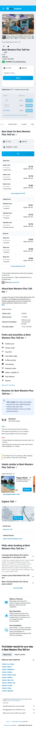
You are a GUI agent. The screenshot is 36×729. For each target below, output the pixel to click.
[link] (11, 494)
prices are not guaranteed (13, 700)
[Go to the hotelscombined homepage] (14, 8)
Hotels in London (7, 685)
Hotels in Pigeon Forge (9, 675)
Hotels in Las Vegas (8, 664)
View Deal (27, 489)
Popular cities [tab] (7, 654)
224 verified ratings (19, 62)
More (3, 305)
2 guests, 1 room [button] (9, 73)
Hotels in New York (8, 680)
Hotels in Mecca (7, 667)
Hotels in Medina (7, 677)
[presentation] (19, 42)
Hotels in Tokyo (6, 688)
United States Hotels (17, 721)
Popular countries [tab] (19, 654)
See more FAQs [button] (18, 588)
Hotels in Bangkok (7, 691)
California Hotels (8, 725)
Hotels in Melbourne (8, 669)
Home (7, 721)
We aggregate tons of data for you (19, 709)
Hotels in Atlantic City (8, 683)
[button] (3, 8)
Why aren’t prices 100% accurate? (19, 713)
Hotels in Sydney (7, 672)
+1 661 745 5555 (8, 59)
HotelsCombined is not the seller (19, 706)
